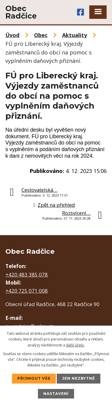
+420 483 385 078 (26, 274)
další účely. (75, 345)
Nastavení (56, 393)
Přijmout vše (33, 378)
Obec (40, 35)
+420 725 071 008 (26, 290)
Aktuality (74, 35)
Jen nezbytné (78, 378)
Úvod (12, 35)
